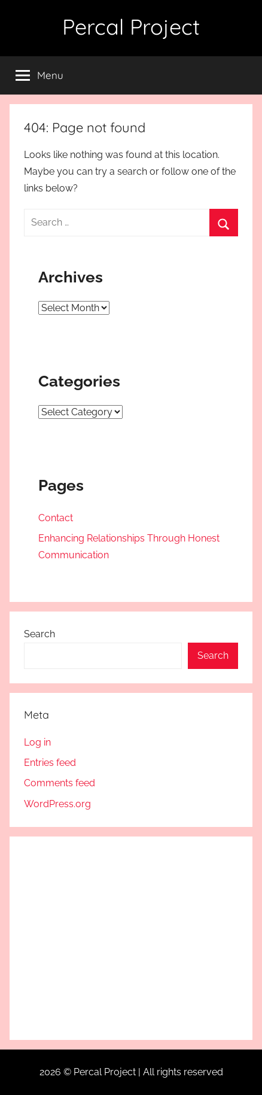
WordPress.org (57, 804)
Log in (37, 742)
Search (39, 634)
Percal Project (131, 26)
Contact (55, 518)
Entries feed (50, 762)
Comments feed (59, 783)
